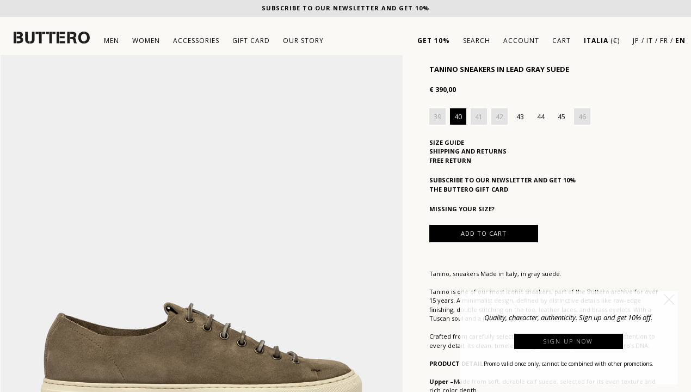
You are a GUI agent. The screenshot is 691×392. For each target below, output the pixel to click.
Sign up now (568, 341)
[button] (669, 299)
